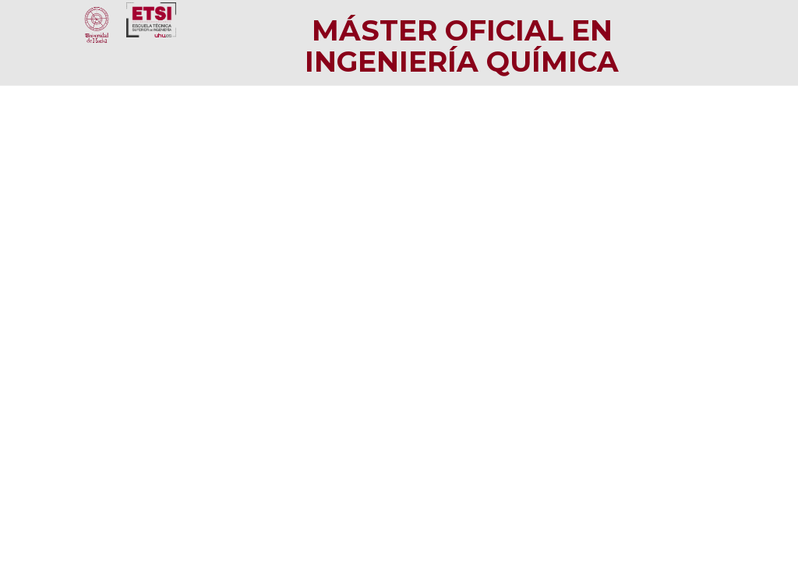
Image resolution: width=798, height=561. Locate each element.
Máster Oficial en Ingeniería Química (462, 46)
